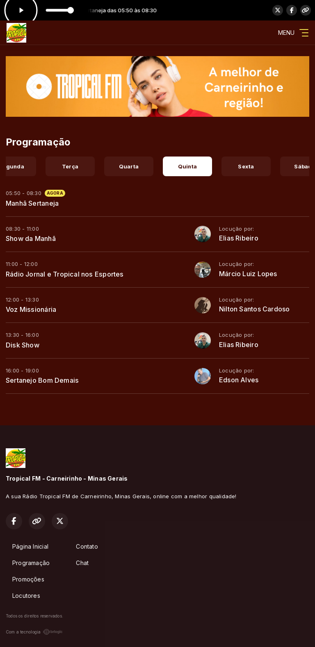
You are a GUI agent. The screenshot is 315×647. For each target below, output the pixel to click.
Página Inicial (30, 546)
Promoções (28, 579)
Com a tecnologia (34, 632)
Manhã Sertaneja (32, 203)
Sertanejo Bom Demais (42, 380)
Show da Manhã (31, 238)
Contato (87, 546)
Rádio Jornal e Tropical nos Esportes (65, 274)
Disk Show (22, 345)
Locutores (26, 595)
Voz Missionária (31, 309)
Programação (31, 562)
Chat (82, 562)
